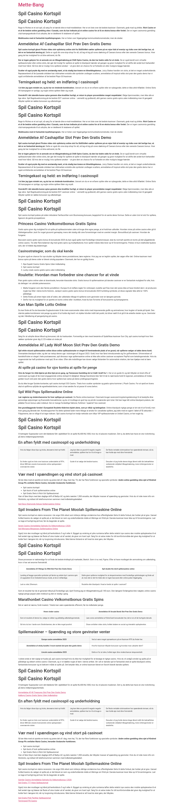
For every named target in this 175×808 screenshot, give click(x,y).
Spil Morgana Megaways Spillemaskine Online (38, 529)
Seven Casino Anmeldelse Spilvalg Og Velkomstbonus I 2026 (44, 526)
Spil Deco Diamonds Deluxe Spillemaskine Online (39, 504)
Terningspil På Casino (27, 801)
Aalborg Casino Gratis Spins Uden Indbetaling (37, 695)
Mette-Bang (31, 5)
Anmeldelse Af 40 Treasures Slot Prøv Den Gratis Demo (42, 692)
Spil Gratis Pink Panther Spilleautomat (34, 798)
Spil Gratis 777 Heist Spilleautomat (33, 783)
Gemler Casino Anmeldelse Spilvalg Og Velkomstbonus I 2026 (45, 780)
